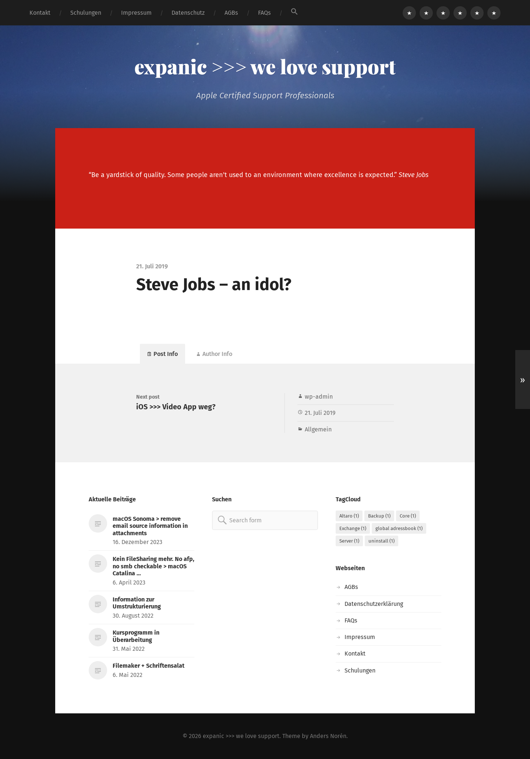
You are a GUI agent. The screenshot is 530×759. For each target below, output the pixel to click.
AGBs (231, 12)
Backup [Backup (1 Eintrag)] (379, 516)
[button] (294, 11)
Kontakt (39, 12)
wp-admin (319, 396)
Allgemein (318, 429)
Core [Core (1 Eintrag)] (408, 516)
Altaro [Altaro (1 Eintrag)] (349, 516)
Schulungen (85, 12)
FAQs (264, 12)
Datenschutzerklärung (373, 603)
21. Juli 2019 (320, 412)
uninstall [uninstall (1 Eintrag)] (381, 541)
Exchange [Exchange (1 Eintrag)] (352, 528)
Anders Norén (328, 735)
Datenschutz (188, 12)
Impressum (136, 12)
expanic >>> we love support (265, 66)
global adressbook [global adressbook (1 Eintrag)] (399, 528)
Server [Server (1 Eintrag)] (349, 541)
